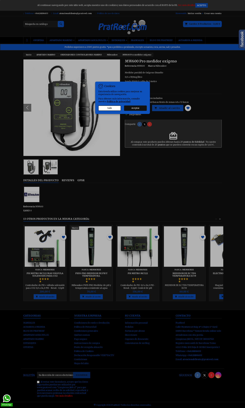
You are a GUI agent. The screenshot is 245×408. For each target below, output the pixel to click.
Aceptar (135, 108)
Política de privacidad (118, 101)
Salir (109, 108)
